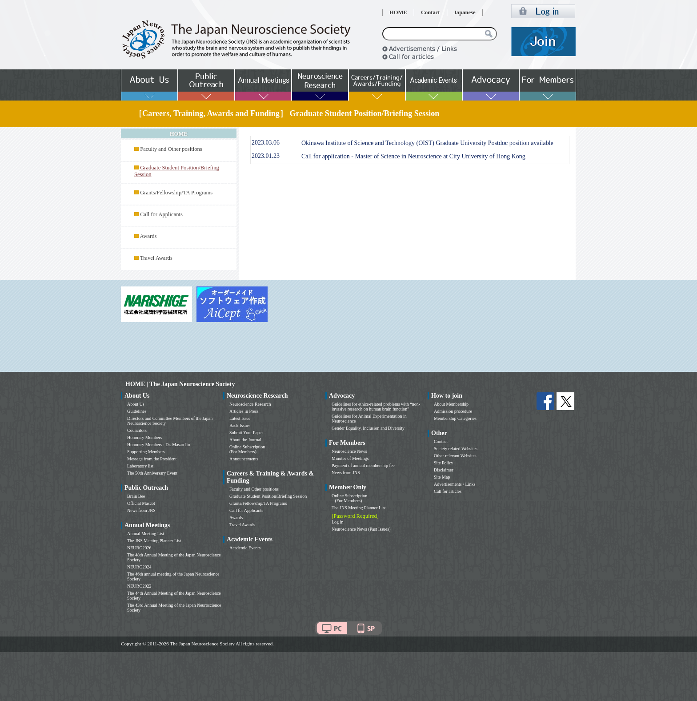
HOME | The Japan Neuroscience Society (180, 384)
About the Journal (245, 439)
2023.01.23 (266, 156)
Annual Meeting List (145, 533)
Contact (430, 12)
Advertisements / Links (454, 484)
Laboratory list (140, 465)
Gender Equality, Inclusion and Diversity (368, 428)
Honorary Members (144, 437)
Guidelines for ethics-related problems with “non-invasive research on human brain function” (376, 406)
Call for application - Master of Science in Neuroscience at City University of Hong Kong (413, 156)
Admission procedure (453, 411)
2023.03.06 (266, 142)
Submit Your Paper (246, 432)
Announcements (243, 458)
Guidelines (136, 411)
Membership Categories (455, 418)
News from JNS (141, 510)
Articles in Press (244, 411)
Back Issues (240, 425)
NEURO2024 (139, 566)
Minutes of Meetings (350, 458)
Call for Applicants (161, 214)
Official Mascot (141, 503)
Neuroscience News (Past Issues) (361, 529)
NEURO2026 (139, 547)
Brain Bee (136, 496)
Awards (148, 236)
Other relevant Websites (455, 455)
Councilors (137, 430)
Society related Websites (455, 448)
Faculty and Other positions (171, 149)
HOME (398, 12)
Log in (337, 522)
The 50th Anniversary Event (152, 473)
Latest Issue (240, 418)
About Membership (451, 404)
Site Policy (443, 462)
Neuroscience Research (250, 404)
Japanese (465, 12)
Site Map (442, 477)
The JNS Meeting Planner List (154, 540)
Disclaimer (443, 469)
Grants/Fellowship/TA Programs (176, 192)
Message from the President (151, 458)
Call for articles (447, 491)
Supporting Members (146, 451)
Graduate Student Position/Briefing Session (268, 496)
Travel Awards (156, 258)
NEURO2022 (139, 586)
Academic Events (244, 547)
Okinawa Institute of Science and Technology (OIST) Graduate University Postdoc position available (427, 143)
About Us (135, 404)
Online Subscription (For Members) (247, 449)
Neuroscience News (349, 451)
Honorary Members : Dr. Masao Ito (158, 444)
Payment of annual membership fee (363, 465)
